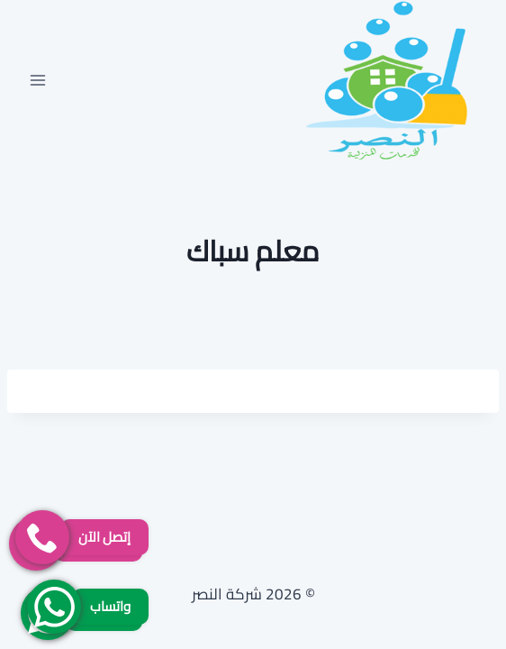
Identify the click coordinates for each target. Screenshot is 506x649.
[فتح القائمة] (38, 80)
